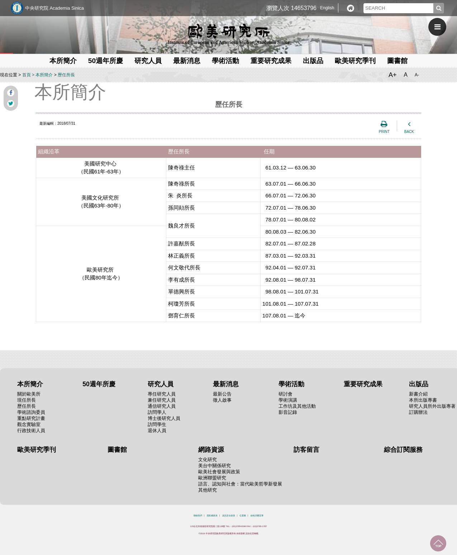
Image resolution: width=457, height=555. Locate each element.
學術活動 (225, 60)
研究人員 (148, 60)
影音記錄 (288, 412)
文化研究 (207, 459)
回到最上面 (438, 543)
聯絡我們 (198, 516)
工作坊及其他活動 (297, 406)
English (327, 7)
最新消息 (186, 60)
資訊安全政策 (228, 516)
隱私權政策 (212, 516)
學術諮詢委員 (31, 412)
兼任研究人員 (162, 400)
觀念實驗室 (29, 424)
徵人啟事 (222, 400)
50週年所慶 (105, 60)
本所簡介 (63, 60)
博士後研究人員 (164, 418)
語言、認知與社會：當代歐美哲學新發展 (240, 484)
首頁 (26, 74)
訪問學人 (157, 412)
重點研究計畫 (31, 418)
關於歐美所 (29, 394)
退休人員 (157, 430)
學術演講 (288, 400)
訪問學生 (157, 424)
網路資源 (211, 449)
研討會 (285, 394)
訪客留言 (306, 449)
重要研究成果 (271, 60)
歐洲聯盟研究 (212, 477)
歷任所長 (66, 74)
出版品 (313, 60)
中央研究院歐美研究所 (229, 34)
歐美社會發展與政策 (219, 471)
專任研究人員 (162, 394)
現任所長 (26, 400)
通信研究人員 (162, 406)
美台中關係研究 (214, 465)
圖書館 (397, 60)
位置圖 (242, 516)
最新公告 (222, 394)
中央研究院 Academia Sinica (54, 8)
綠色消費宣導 (257, 516)
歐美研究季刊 (355, 60)
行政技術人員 (31, 430)
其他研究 (207, 490)
